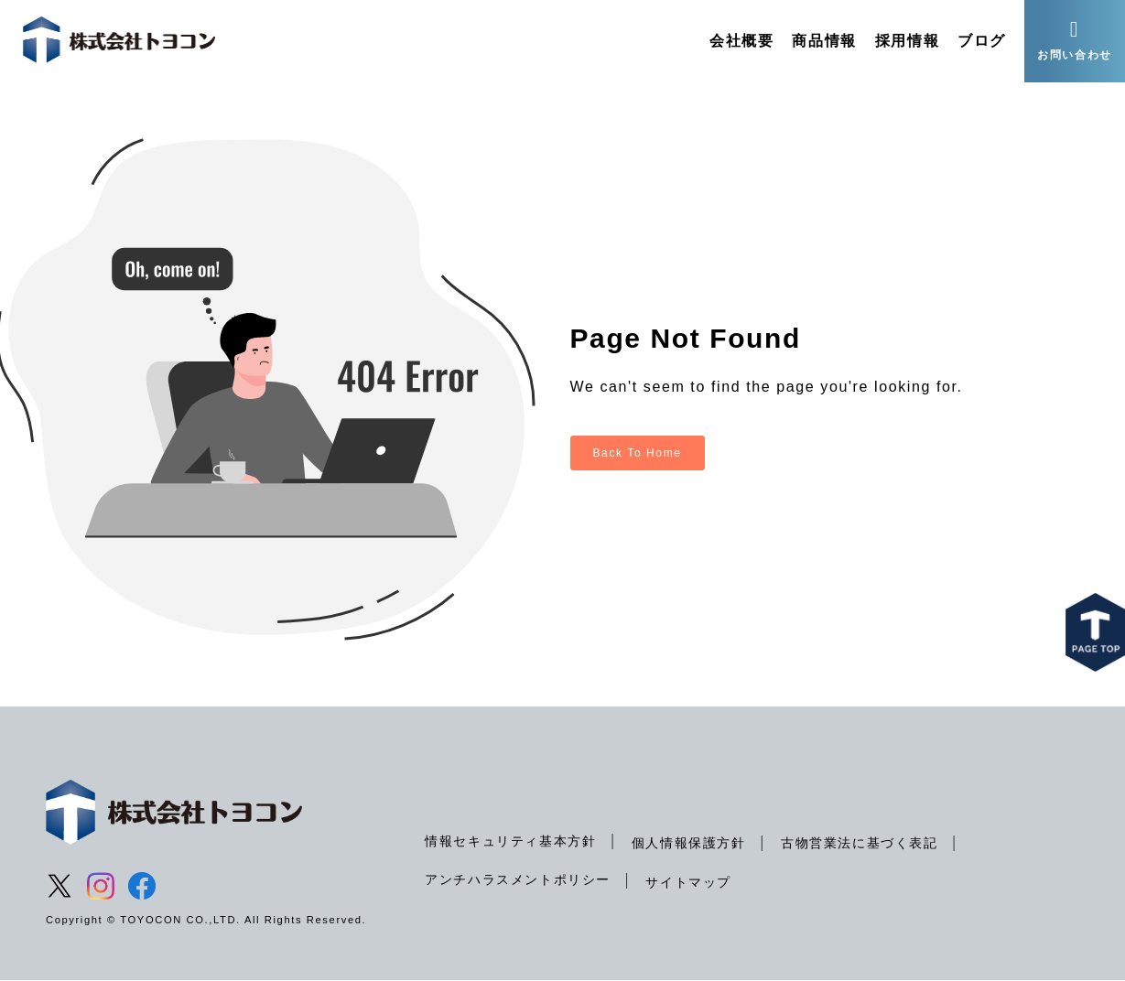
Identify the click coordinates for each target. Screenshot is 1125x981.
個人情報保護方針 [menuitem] (689, 842)
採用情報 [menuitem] (907, 41)
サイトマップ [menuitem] (688, 882)
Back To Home (637, 453)
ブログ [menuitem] (981, 41)
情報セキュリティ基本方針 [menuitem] (510, 841)
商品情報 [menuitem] (824, 41)
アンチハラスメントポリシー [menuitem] (518, 879)
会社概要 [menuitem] (741, 41)
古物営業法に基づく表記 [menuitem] (859, 842)
